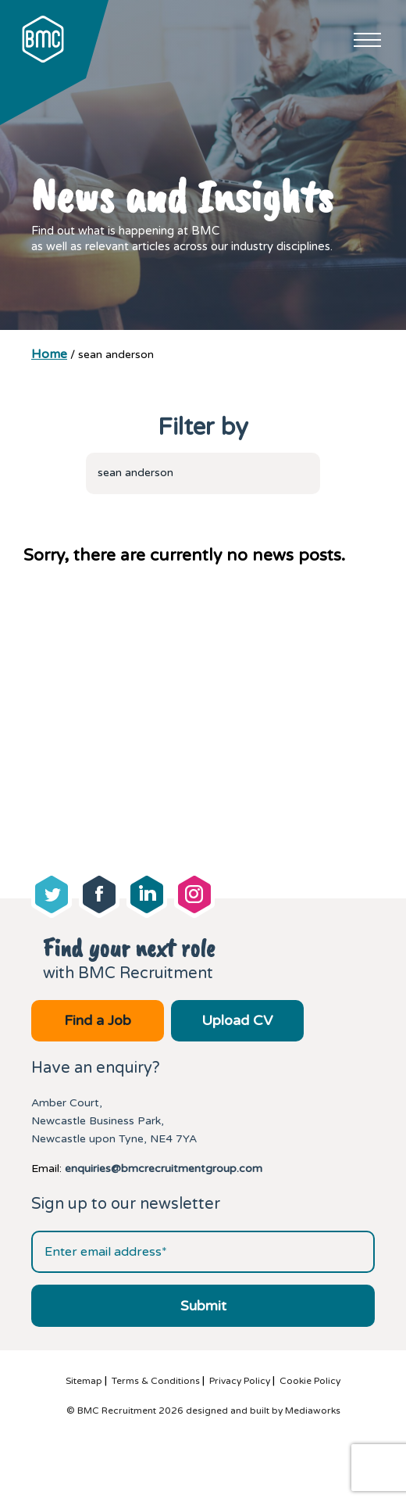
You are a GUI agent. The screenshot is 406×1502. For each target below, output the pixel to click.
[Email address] (203, 1252)
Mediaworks (312, 1410)
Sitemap (84, 1380)
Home (49, 354)
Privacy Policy (239, 1380)
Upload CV (236, 1020)
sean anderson (135, 472)
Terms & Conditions (156, 1380)
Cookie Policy (310, 1380)
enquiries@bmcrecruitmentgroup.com (163, 1168)
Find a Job (97, 1020)
